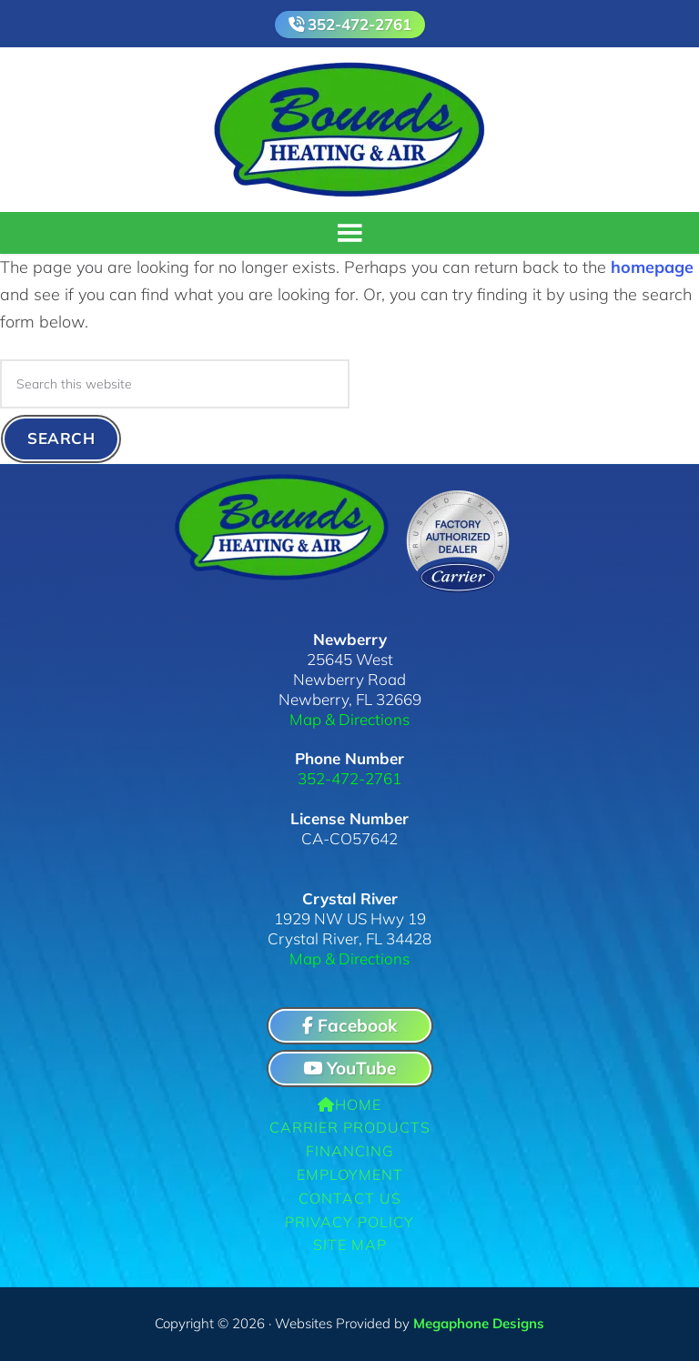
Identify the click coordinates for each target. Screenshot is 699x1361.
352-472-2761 (359, 24)
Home (349, 1104)
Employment (350, 1174)
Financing (350, 1151)
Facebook (349, 1025)
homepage (652, 267)
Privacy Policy (349, 1222)
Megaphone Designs (478, 1323)
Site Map (350, 1244)
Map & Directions (349, 719)
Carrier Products (350, 1127)
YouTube (349, 1068)
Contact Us (350, 1198)
